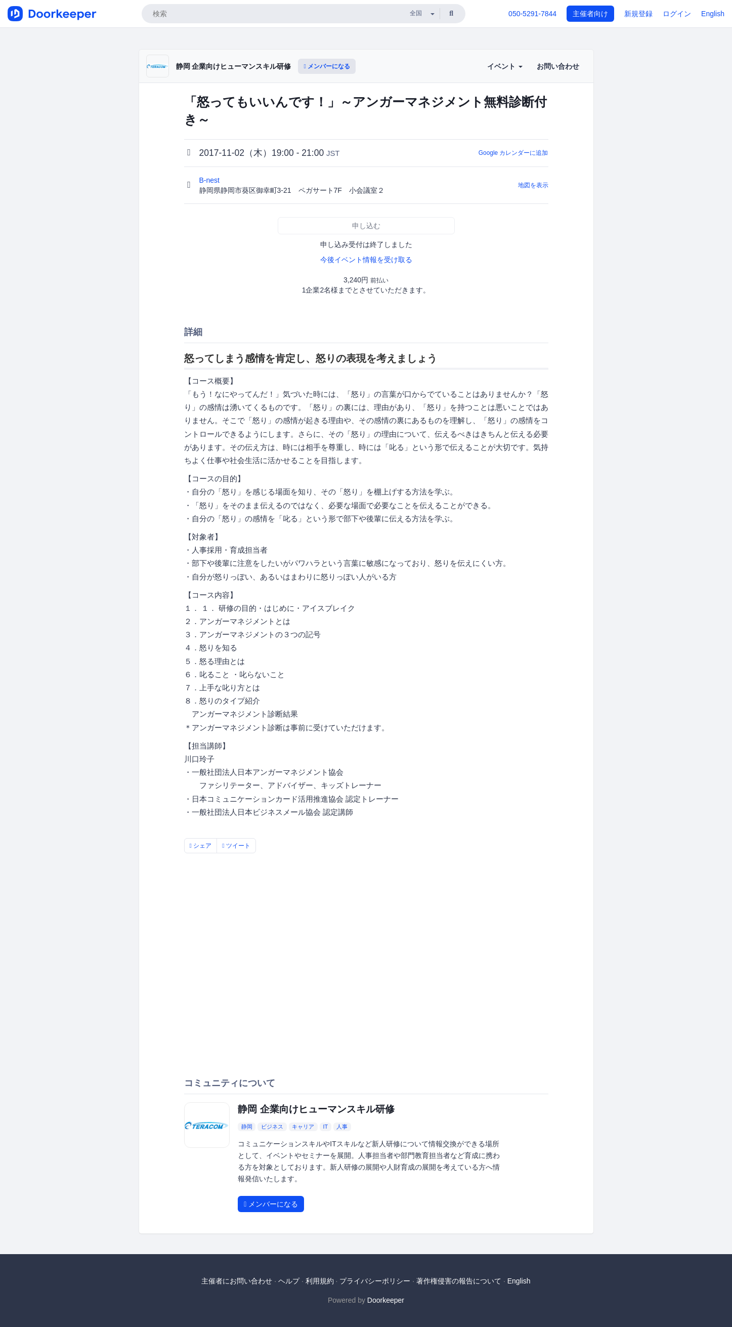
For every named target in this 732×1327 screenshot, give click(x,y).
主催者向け (590, 14)
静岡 (246, 1127)
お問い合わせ (558, 66)
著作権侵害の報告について (458, 1281)
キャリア (303, 1127)
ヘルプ (288, 1281)
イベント (505, 66)
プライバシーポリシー (374, 1281)
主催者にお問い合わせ (236, 1281)
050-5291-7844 (532, 14)
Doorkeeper (385, 1300)
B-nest (210, 180)
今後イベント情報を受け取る (366, 260)
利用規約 (320, 1281)
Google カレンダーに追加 (513, 152)
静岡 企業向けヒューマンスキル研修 (233, 66)
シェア (201, 845)
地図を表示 (533, 185)
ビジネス (272, 1127)
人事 (342, 1127)
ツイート (236, 845)
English (712, 14)
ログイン (677, 14)
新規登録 (638, 14)
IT (325, 1127)
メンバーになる (327, 66)
